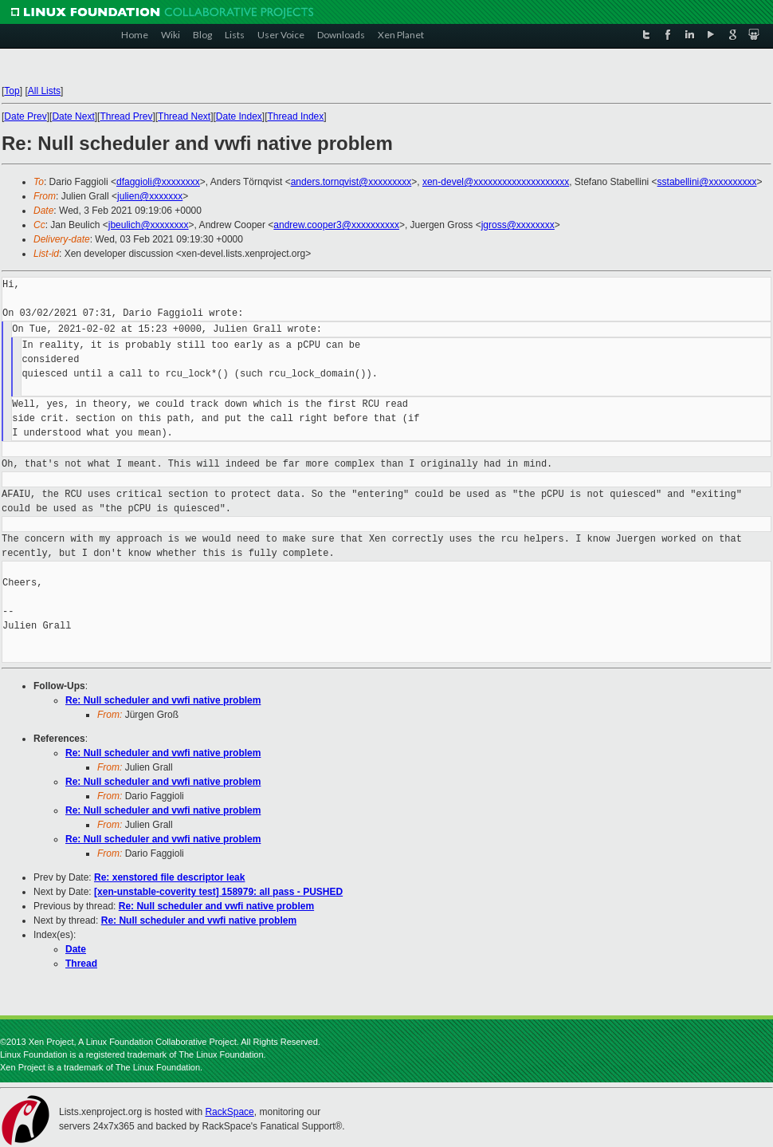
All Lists (44, 91)
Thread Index (296, 116)
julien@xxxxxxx (149, 196)
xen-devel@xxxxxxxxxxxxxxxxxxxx (495, 181)
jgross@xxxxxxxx (518, 225)
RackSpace (229, 1111)
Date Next (73, 116)
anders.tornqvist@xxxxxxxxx (351, 181)
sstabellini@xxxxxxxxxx (707, 181)
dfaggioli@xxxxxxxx (158, 181)
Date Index (239, 116)
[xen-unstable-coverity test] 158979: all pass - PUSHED (218, 891)
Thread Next (184, 116)
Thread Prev (126, 116)
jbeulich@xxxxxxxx (148, 225)
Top (11, 91)
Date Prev (25, 116)
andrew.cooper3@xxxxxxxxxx (336, 225)
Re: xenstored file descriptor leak (169, 877)
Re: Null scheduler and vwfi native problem (163, 700)
